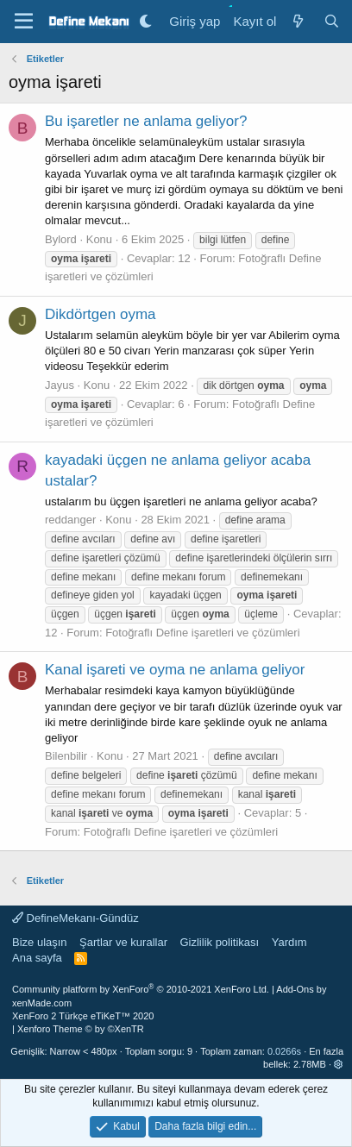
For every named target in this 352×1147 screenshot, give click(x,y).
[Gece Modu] (145, 21)
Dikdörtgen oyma (100, 314)
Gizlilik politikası (219, 942)
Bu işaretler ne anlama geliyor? (146, 121)
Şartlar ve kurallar (123, 942)
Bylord (61, 239)
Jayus (59, 385)
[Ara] (332, 21)
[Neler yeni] (297, 21)
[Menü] (23, 21)
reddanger (70, 519)
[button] (338, 1064)
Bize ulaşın (39, 942)
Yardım (289, 942)
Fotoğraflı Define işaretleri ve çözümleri (202, 632)
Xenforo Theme (80, 1029)
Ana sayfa (37, 957)
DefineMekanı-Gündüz (75, 918)
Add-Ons (294, 989)
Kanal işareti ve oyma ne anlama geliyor (175, 669)
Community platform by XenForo (140, 989)
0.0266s (284, 1051)
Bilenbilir (66, 755)
